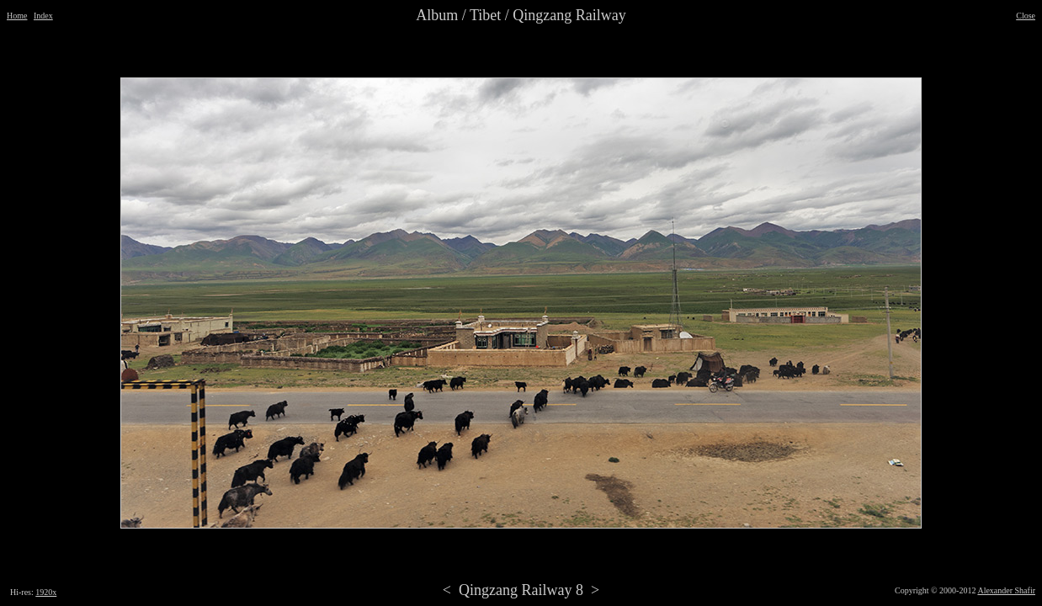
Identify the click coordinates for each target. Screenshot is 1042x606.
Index (43, 15)
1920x (45, 592)
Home (17, 15)
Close (1025, 15)
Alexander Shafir (1006, 590)
